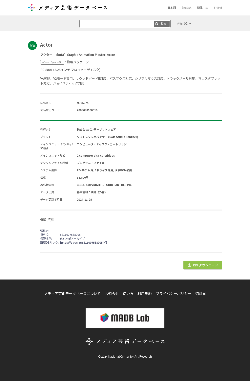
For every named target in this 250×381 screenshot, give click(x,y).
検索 (163, 24)
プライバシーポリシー (173, 293)
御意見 (200, 293)
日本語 (172, 8)
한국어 (218, 8)
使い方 (128, 293)
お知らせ (112, 293)
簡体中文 (202, 8)
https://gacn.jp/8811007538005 (81, 242)
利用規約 (144, 293)
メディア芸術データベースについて (72, 293)
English (186, 8)
